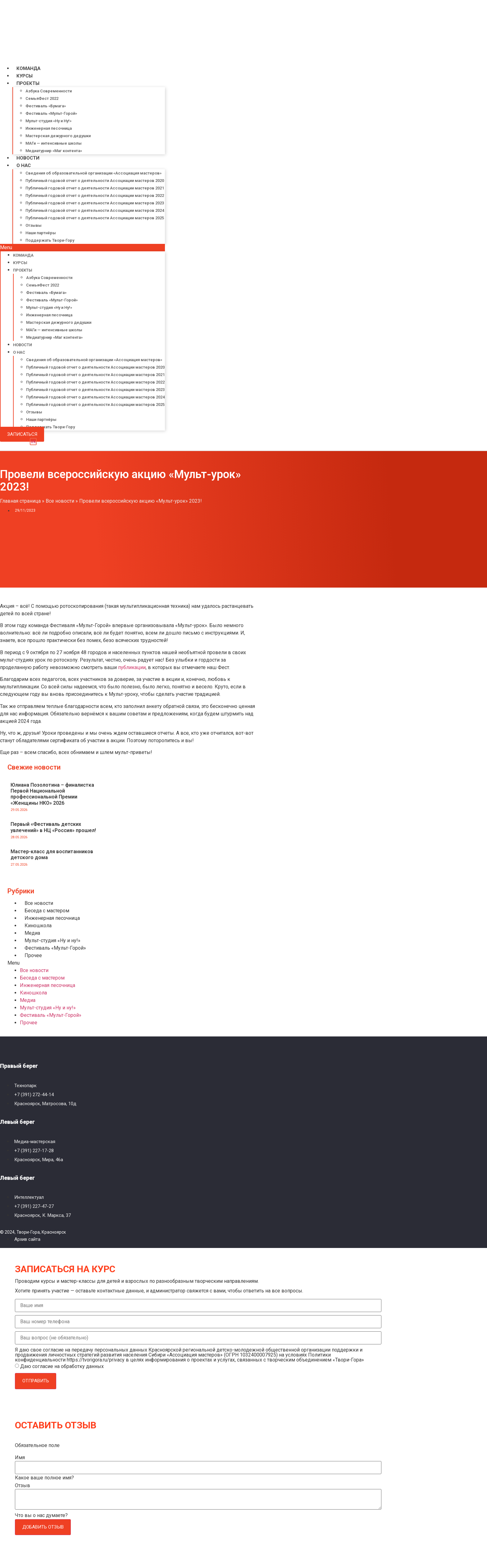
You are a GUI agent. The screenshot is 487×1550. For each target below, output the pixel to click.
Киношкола (38, 926)
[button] (82, 247)
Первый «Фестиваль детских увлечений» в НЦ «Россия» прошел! (53, 827)
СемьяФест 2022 (41, 98)
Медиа (32, 933)
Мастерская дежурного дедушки (58, 135)
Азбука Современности (48, 91)
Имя (20, 1457)
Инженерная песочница (48, 128)
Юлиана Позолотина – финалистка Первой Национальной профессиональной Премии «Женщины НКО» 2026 (52, 794)
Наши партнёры (40, 232)
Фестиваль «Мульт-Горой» (51, 113)
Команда (28, 68)
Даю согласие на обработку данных (62, 1366)
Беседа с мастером (47, 911)
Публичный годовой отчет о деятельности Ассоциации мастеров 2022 (94, 195)
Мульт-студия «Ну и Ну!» (48, 121)
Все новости (60, 501)
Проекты (27, 83)
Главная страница (20, 501)
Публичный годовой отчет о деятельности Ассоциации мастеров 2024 (94, 210)
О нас (23, 165)
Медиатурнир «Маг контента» (53, 150)
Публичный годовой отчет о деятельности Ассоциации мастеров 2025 (94, 218)
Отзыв (22, 1485)
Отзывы (33, 225)
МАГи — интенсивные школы (53, 143)
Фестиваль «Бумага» (45, 106)
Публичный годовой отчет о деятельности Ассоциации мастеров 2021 (94, 188)
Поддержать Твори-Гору (49, 240)
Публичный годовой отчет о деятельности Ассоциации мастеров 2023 (94, 203)
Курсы (24, 76)
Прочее (33, 955)
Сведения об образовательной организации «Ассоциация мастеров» (93, 173)
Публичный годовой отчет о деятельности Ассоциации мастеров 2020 (94, 180)
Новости (27, 158)
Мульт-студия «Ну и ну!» (52, 940)
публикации (132, 667)
